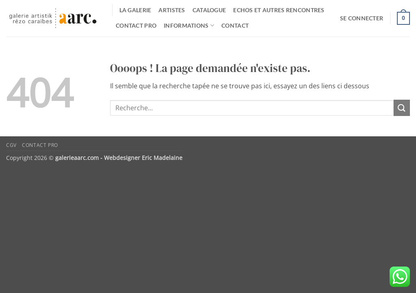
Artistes (171, 10)
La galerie (135, 10)
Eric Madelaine (162, 158)
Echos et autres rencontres (279, 10)
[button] (361, 18)
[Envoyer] (402, 108)
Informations (189, 25)
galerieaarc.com (77, 158)
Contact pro (136, 25)
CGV (11, 145)
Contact (235, 25)
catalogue (209, 10)
